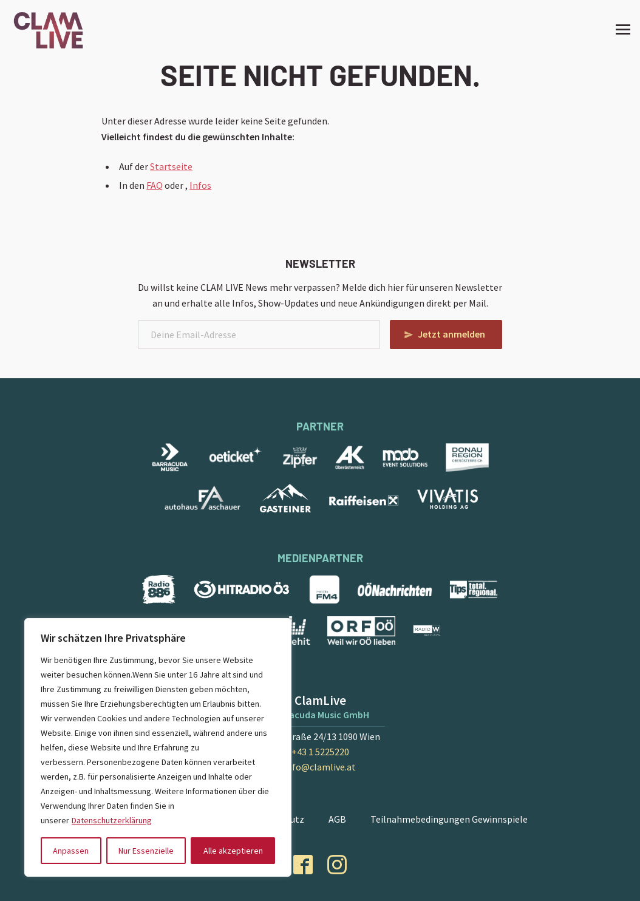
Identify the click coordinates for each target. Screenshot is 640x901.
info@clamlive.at (320, 767)
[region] (157, 747)
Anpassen (71, 850)
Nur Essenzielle (146, 850)
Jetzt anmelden (451, 334)
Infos (200, 185)
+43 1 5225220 (320, 752)
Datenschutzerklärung (112, 820)
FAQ (154, 185)
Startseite (171, 166)
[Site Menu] (619, 29)
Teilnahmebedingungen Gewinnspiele (449, 819)
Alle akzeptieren (233, 850)
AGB (337, 819)
